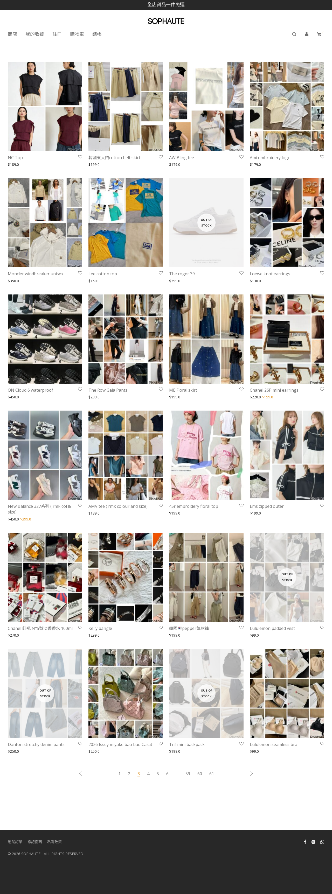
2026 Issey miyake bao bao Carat (120, 744)
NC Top (15, 157)
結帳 (97, 34)
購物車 (77, 34)
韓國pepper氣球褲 (189, 628)
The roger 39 (182, 274)
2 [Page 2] (129, 774)
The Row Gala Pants (107, 390)
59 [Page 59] (187, 774)
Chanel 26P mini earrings (274, 390)
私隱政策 (54, 841)
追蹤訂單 (15, 841)
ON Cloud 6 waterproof (30, 390)
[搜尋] (294, 34)
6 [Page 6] (167, 774)
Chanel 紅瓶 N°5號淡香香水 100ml (40, 628)
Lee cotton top (102, 274)
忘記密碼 (34, 841)
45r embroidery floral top (193, 506)
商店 (12, 34)
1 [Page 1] (119, 774)
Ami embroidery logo (270, 157)
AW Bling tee (181, 157)
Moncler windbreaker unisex (35, 274)
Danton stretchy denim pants (36, 744)
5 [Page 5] (158, 774)
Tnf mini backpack (187, 744)
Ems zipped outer (267, 506)
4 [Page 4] (148, 774)
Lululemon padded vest (272, 628)
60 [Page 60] (199, 774)
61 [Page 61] (211, 774)
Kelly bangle (100, 628)
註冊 (57, 34)
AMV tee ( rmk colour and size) (118, 506)
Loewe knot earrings (270, 274)
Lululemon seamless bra (273, 744)
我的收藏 (34, 34)
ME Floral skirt (183, 390)
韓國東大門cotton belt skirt (114, 157)
